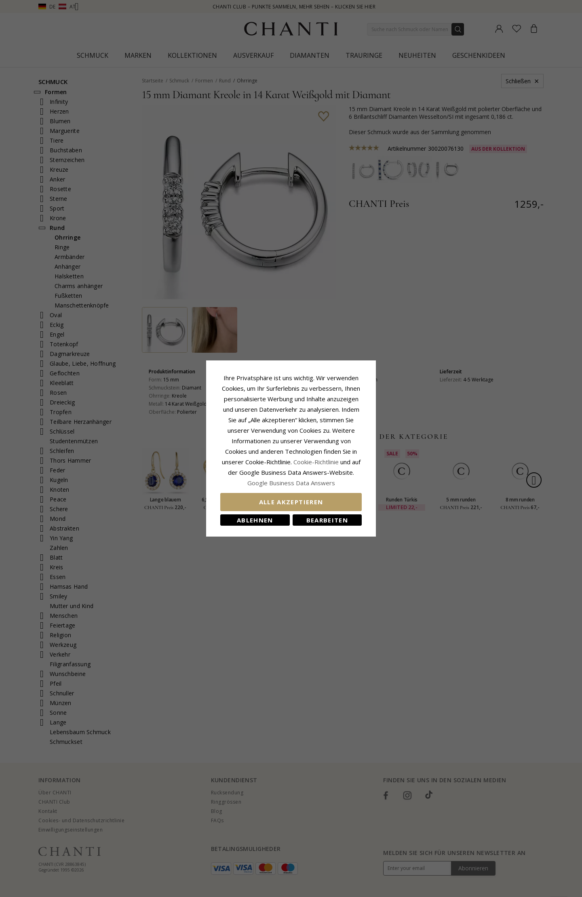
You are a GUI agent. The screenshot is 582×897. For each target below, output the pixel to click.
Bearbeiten (327, 520)
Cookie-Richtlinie (316, 462)
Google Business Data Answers (291, 483)
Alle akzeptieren (291, 502)
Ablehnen (255, 520)
